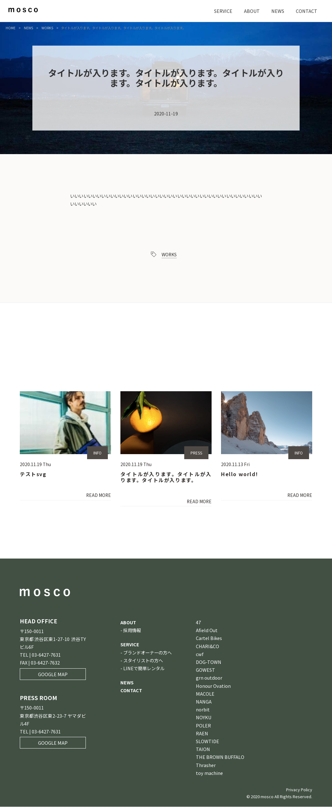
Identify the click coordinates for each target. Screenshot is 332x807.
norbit (203, 710)
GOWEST (205, 670)
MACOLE (205, 694)
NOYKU (203, 718)
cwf (199, 654)
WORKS (47, 27)
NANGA (204, 701)
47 (198, 622)
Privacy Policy (299, 790)
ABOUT (252, 11)
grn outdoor (209, 678)
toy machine (209, 773)
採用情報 (132, 630)
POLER (203, 725)
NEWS (277, 11)
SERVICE (223, 11)
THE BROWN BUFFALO (220, 757)
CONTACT (306, 11)
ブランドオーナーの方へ (147, 652)
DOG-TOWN (208, 662)
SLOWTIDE (207, 741)
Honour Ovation (213, 686)
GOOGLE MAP (53, 674)
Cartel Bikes (209, 638)
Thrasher (206, 765)
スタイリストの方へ (143, 660)
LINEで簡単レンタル (143, 668)
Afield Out (207, 630)
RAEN (202, 733)
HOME (10, 27)
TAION (203, 749)
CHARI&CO (207, 646)
